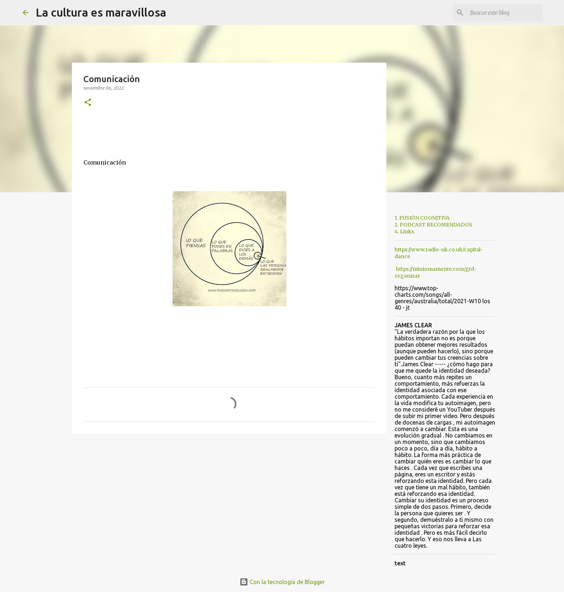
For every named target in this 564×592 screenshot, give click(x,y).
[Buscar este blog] (505, 12)
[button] (87, 103)
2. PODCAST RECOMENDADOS (433, 224)
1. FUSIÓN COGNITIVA (422, 218)
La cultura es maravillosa (101, 12)
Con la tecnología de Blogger (282, 582)
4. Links (404, 231)
